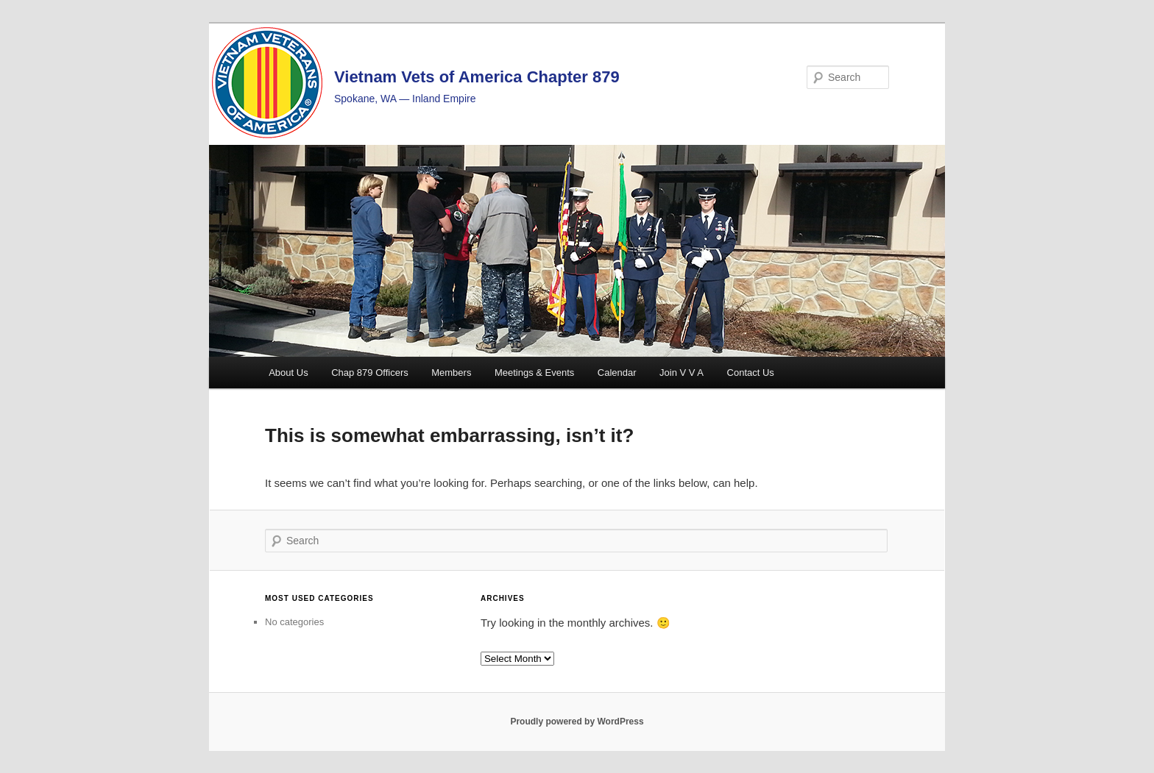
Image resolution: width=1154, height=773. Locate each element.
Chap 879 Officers (369, 372)
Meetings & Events (534, 372)
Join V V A (681, 372)
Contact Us (750, 372)
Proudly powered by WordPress (576, 721)
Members (451, 372)
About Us (288, 372)
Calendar (617, 372)
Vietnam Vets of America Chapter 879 (477, 77)
